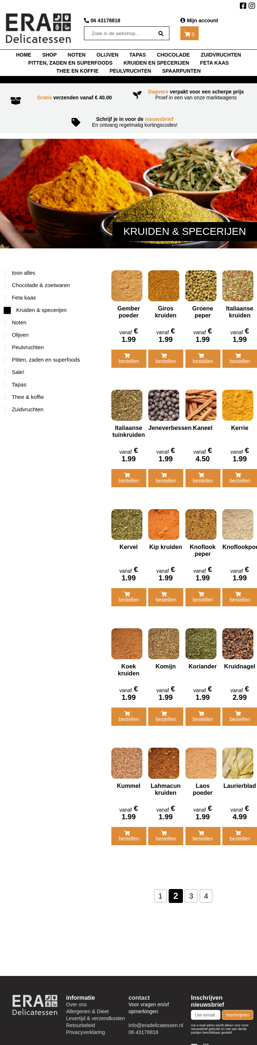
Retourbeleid (80, 1016)
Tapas (15, 384)
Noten (15, 322)
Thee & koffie (24, 397)
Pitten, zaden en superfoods (70, 63)
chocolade (173, 55)
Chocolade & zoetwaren (37, 285)
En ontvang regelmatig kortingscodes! (128, 122)
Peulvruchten (130, 71)
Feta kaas (214, 63)
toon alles (19, 273)
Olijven (107, 55)
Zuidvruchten (221, 55)
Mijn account (199, 20)
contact (139, 988)
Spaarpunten (181, 71)
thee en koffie (77, 71)
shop (49, 55)
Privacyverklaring (85, 1023)
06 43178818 (102, 20)
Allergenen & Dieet (87, 1002)
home (23, 55)
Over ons (76, 995)
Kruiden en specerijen (156, 63)
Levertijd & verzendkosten (95, 1009)
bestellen (129, 356)
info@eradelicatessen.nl (155, 1016)
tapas (137, 55)
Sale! (14, 372)
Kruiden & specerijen (35, 310)
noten (76, 55)
